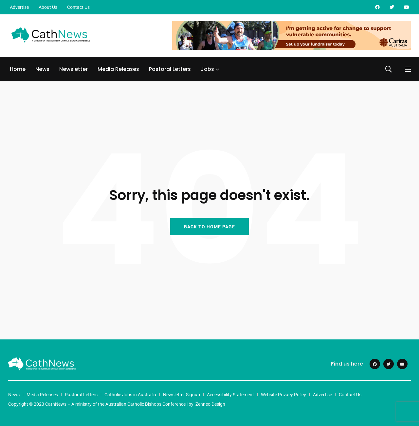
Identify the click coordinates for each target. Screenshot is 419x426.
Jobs (207, 69)
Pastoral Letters (170, 69)
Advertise (19, 7)
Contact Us (78, 7)
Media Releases (118, 69)
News (42, 69)
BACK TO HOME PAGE (209, 226)
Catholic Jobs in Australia (130, 394)
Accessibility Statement (230, 394)
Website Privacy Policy (283, 394)
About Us (48, 7)
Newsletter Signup (181, 394)
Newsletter (73, 69)
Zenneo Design (210, 404)
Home (18, 69)
